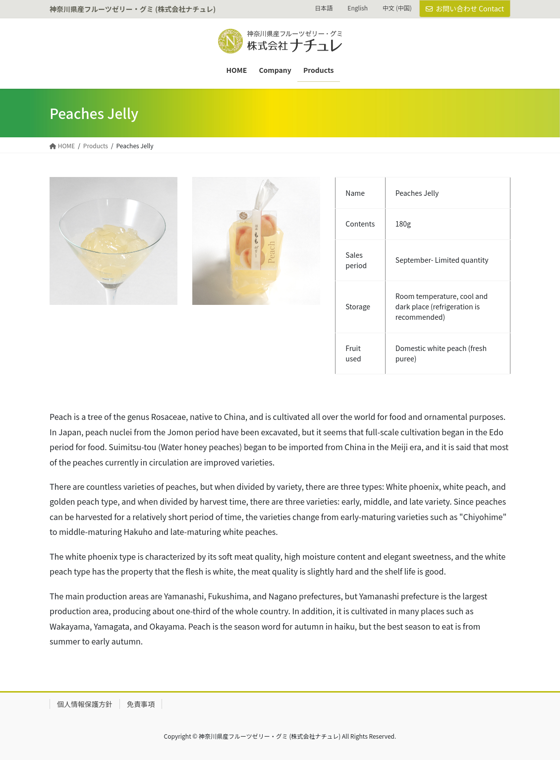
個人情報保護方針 (84, 704)
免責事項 (141, 704)
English (357, 8)
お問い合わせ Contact (465, 8)
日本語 (324, 8)
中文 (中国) (397, 8)
